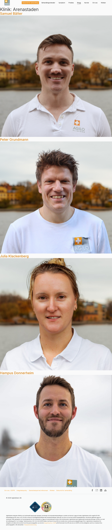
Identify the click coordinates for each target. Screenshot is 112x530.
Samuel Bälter (11, 13)
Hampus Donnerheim (17, 373)
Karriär (86, 3)
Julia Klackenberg (14, 256)
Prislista (71, 3)
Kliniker (103, 3)
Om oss (94, 3)
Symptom (62, 3)
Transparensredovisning (30, 524)
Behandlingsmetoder (48, 3)
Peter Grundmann (14, 139)
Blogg (79, 3)
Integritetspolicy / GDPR (50, 523)
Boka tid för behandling (30, 3)
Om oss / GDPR (9, 490)
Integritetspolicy (22, 490)
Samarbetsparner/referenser (38, 490)
